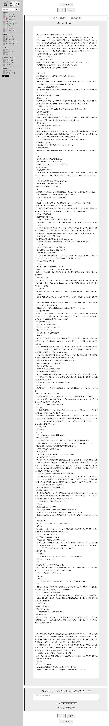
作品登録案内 (9, 65)
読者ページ (9, 52)
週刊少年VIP (9, 14)
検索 (17, 9)
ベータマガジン (10, 31)
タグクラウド (9, 44)
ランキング (9, 36)
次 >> (71, 10)
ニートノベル (9, 28)
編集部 (7, 49)
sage (57, 703)
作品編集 (8, 70)
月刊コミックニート (12, 19)
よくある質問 (9, 62)
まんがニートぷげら (12, 24)
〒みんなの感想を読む (66, 708)
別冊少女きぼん (10, 21)
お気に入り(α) (10, 73)
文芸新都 (8, 26)
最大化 (68, 23)
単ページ (60, 23)
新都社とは (9, 60)
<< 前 (61, 10)
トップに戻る (66, 4)
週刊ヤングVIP (10, 17)
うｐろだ (8, 54)
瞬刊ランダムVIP (11, 41)
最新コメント (9, 39)
